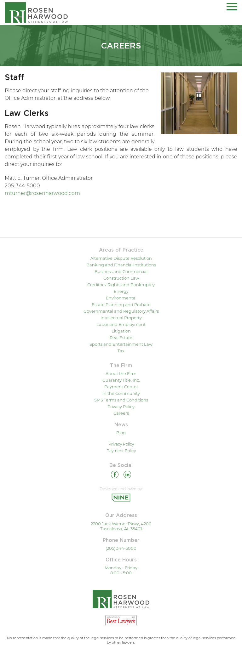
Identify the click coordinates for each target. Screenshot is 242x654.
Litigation (121, 330)
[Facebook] (114, 475)
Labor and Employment (121, 324)
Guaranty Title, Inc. (121, 380)
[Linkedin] (127, 475)
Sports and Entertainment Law (121, 344)
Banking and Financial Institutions (121, 264)
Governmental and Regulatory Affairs (121, 311)
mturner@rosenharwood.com (42, 193)
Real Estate (121, 337)
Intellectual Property (121, 317)
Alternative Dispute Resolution (121, 258)
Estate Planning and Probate (121, 304)
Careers (121, 413)
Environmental (121, 297)
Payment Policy (121, 450)
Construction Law (121, 278)
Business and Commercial (121, 271)
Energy (121, 291)
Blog (121, 432)
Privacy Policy (121, 406)
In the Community (121, 393)
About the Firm (121, 373)
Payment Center (121, 386)
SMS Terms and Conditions (121, 399)
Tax (121, 350)
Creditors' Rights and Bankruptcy (121, 284)
